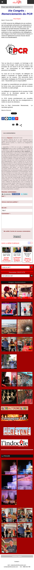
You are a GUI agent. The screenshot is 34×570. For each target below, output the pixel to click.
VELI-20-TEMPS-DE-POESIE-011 (9, 535)
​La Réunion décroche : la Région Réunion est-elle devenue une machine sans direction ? (17, 259)
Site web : (4, 207)
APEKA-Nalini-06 (9, 383)
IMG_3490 (9, 331)
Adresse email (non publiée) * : (10, 202)
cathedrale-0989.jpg (9, 486)
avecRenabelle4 (9, 313)
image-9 (25, 401)
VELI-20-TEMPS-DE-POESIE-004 (9, 520)
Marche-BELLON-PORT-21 (9, 366)
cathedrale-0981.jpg (9, 471)
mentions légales (17, 556)
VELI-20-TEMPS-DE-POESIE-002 (24, 349)
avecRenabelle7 (25, 313)
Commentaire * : (6, 213)
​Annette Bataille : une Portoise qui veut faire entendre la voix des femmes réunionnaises (6, 259)
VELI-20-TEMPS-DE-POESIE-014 (24, 520)
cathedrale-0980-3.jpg (9, 502)
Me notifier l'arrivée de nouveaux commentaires (17, 231)
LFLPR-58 (25, 296)
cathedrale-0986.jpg (25, 471)
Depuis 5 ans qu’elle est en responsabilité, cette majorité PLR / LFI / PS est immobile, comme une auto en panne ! (28, 260)
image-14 (9, 401)
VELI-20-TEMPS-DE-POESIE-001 (9, 550)
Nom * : (4, 196)
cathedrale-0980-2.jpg (25, 486)
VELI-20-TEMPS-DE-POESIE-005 (9, 349)
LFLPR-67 (9, 296)
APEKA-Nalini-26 (24, 383)
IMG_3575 (25, 331)
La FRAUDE (5, 456)
